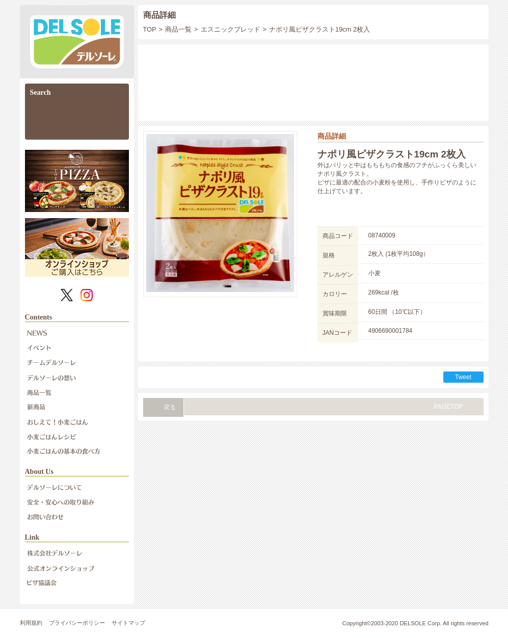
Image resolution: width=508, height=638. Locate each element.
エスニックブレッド (230, 29)
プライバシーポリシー (77, 623)
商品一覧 (178, 29)
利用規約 (31, 623)
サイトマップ (128, 623)
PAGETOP (448, 406)
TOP (149, 29)
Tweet (463, 377)
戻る (170, 407)
